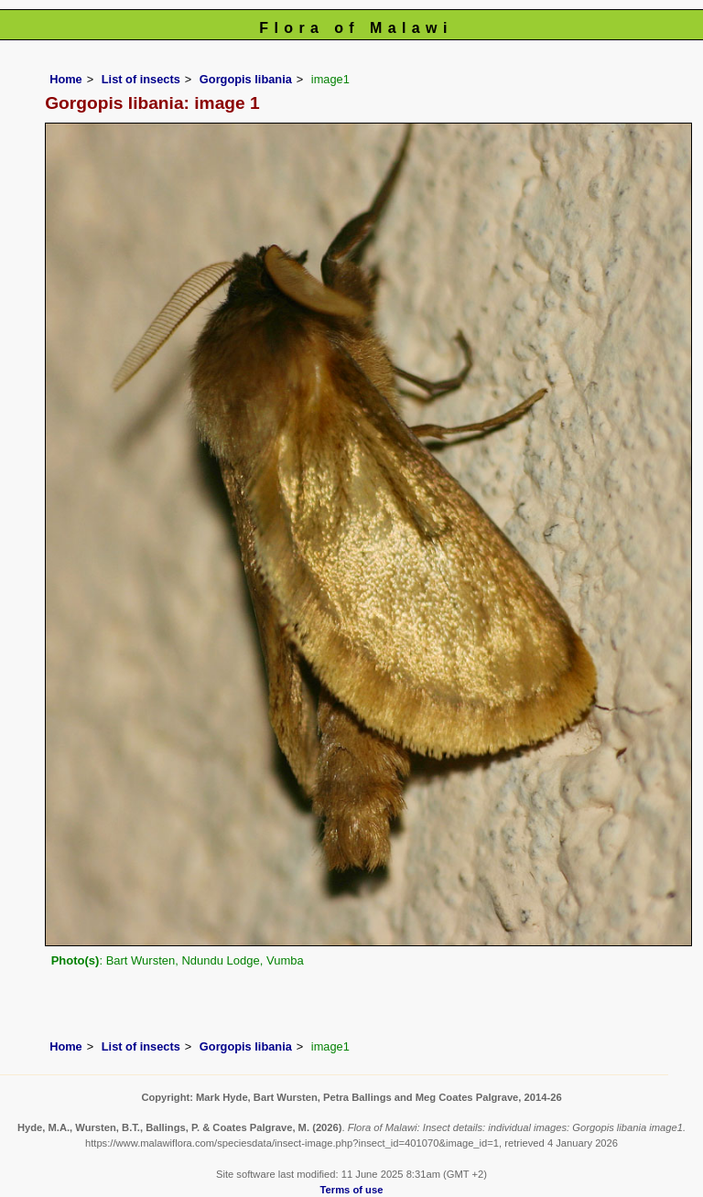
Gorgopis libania (246, 79)
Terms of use (352, 1189)
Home (65, 79)
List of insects (141, 79)
